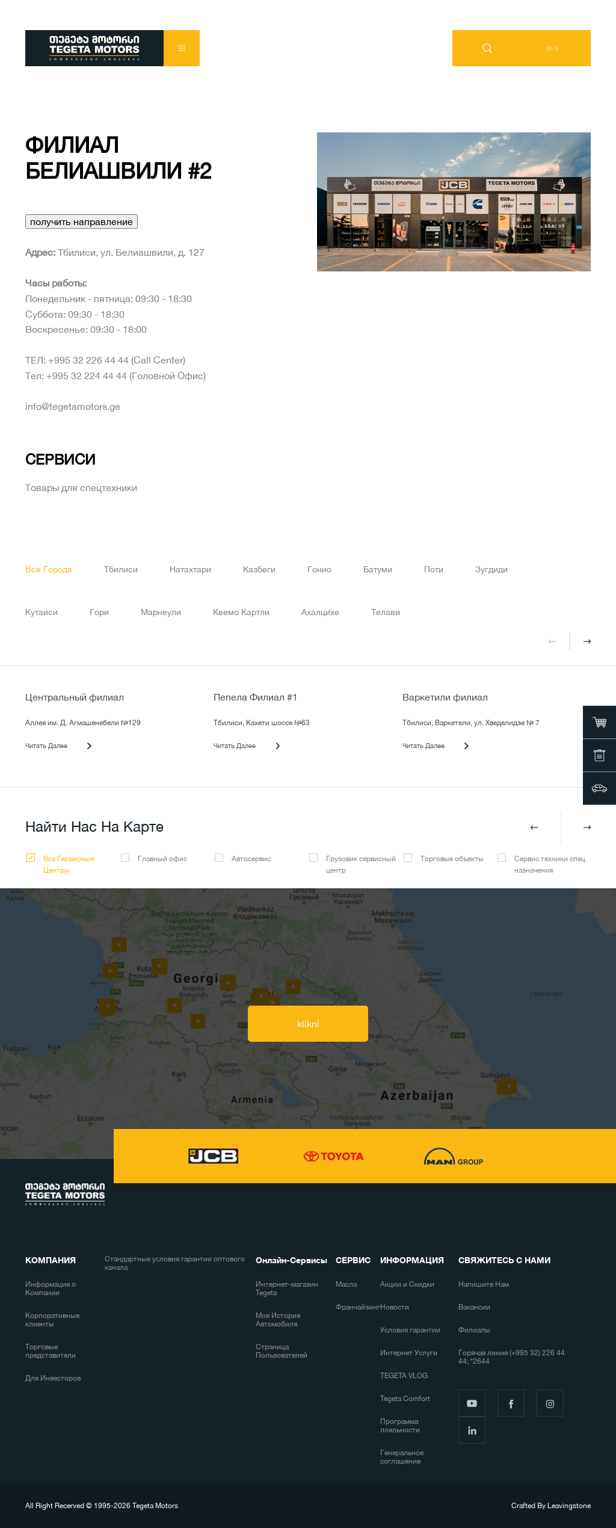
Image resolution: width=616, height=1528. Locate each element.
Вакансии (474, 1307)
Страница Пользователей (281, 1351)
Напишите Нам (483, 1284)
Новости (394, 1307)
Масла (346, 1284)
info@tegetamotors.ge (72, 406)
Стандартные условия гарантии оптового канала (175, 1263)
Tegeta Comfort (405, 1398)
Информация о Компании (50, 1288)
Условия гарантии (410, 1330)
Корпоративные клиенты (52, 1319)
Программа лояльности (400, 1425)
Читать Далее (46, 745)
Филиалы (474, 1330)
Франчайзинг (358, 1307)
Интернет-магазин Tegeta (287, 1288)
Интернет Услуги (408, 1353)
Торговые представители (50, 1351)
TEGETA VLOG (404, 1376)
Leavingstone (569, 1506)
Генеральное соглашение (402, 1457)
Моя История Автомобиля (278, 1319)
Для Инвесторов (53, 1378)
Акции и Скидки (407, 1284)
